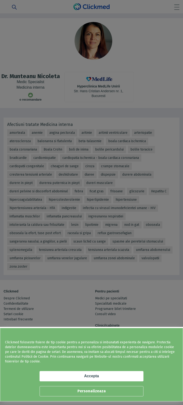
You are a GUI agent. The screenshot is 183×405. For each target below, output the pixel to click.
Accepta (91, 376)
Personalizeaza (91, 391)
